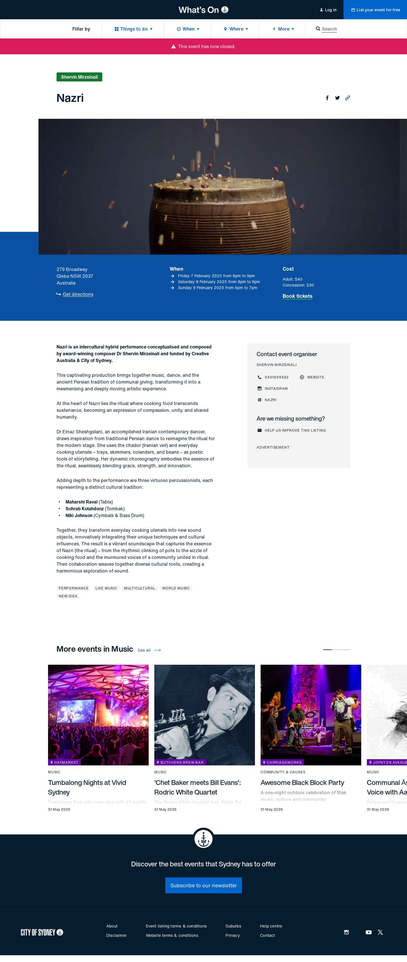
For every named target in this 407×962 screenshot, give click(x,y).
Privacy (233, 935)
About (112, 926)
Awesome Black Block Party (302, 782)
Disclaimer (116, 935)
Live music (106, 588)
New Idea (68, 596)
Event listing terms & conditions (176, 926)
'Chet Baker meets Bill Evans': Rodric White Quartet (197, 787)
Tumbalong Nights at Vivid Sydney (87, 787)
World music (176, 588)
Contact (267, 935)
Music (54, 772)
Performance (74, 588)
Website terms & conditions (172, 935)
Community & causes (283, 772)
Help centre (271, 926)
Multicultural (139, 588)
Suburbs (233, 926)
